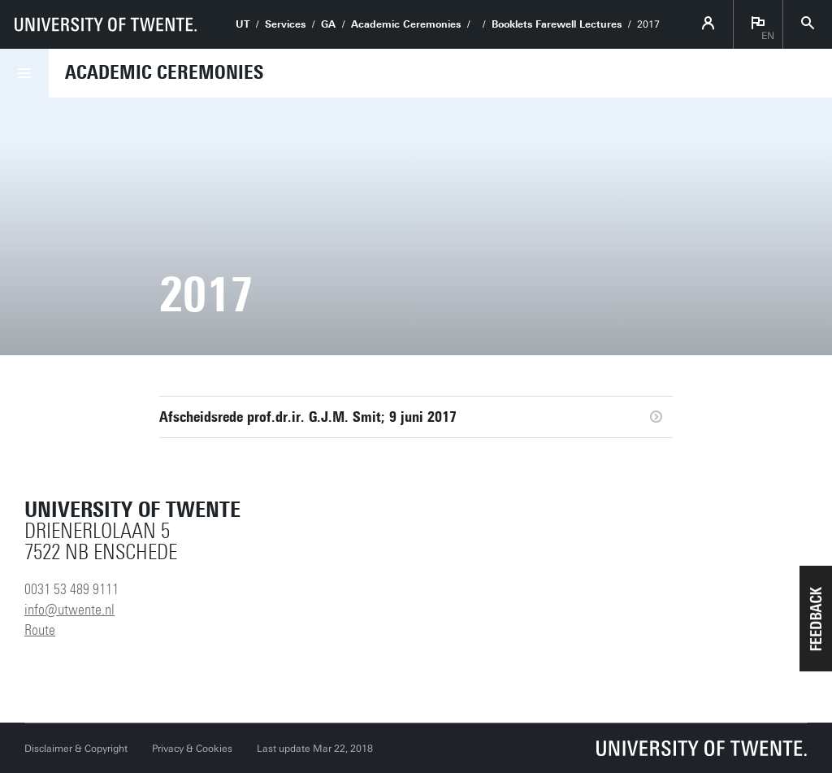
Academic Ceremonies (406, 24)
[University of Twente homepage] (105, 24)
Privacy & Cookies (192, 748)
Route (39, 630)
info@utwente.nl (69, 610)
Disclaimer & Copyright (76, 748)
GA (328, 24)
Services (285, 24)
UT (242, 24)
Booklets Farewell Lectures (557, 24)
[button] (816, 618)
